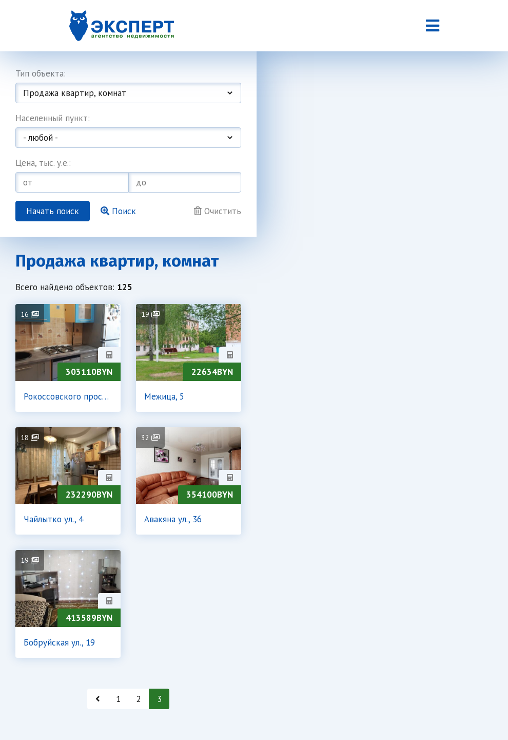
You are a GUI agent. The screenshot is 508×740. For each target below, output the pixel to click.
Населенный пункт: (52, 118)
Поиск (118, 211)
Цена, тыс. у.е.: (43, 162)
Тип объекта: (40, 73)
